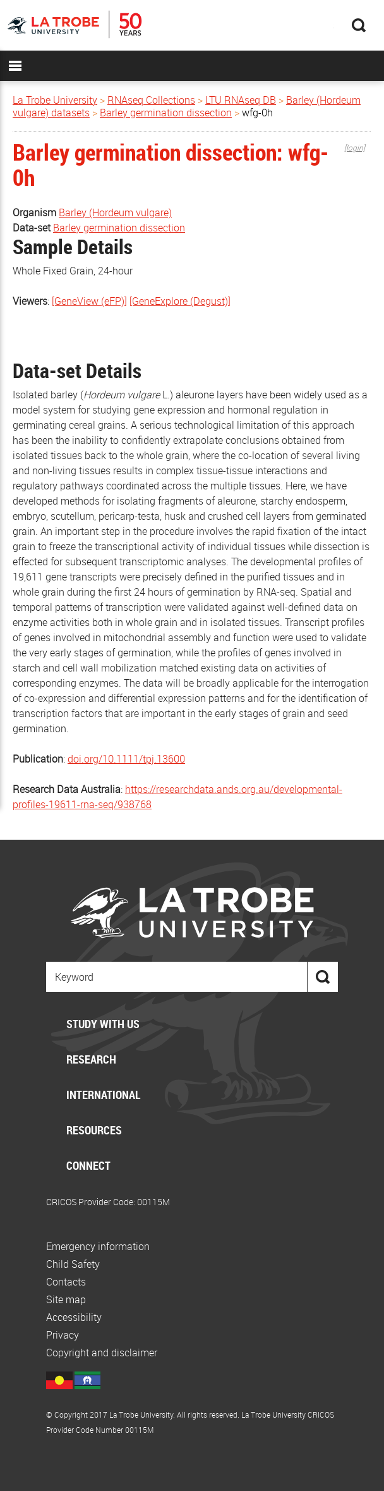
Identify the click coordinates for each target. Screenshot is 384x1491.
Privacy (62, 1335)
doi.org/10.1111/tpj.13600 (126, 759)
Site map (66, 1299)
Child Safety (73, 1264)
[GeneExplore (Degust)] (180, 301)
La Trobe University (55, 100)
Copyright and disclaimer (101, 1352)
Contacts (66, 1282)
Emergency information (98, 1246)
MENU (15, 66)
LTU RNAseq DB (240, 100)
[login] (354, 147)
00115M (153, 1202)
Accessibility (74, 1317)
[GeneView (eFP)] (89, 301)
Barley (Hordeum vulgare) (115, 212)
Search (358, 25)
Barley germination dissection (166, 113)
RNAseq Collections (151, 100)
